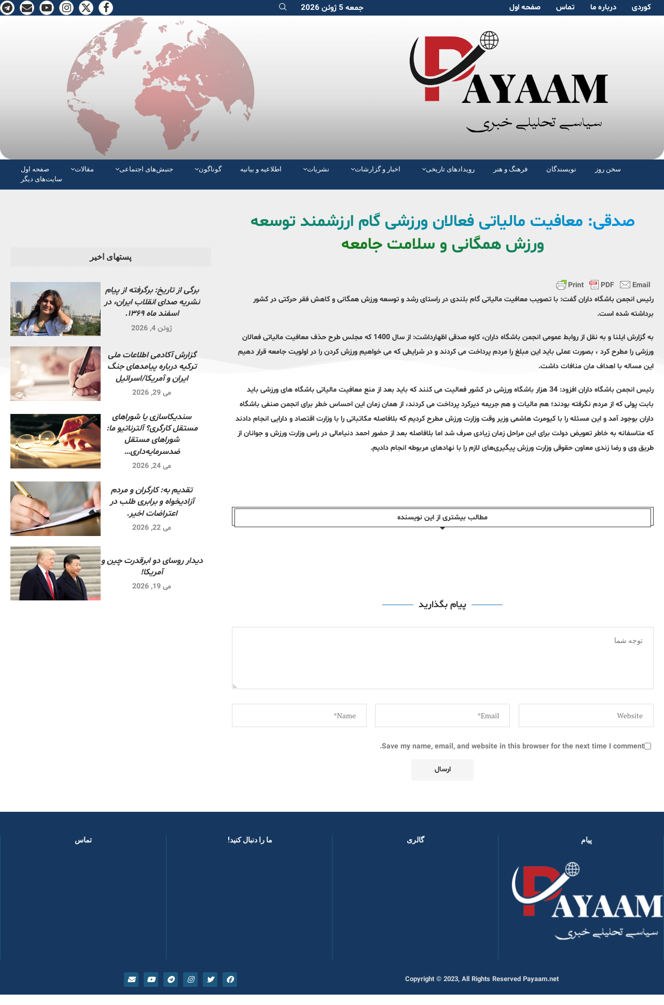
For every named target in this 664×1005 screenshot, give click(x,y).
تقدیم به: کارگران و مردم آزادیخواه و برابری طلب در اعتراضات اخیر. (152, 502)
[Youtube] (46, 8)
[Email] (27, 8)
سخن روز (608, 169)
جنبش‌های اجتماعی (146, 169)
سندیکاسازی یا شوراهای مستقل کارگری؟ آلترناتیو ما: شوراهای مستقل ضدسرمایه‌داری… (152, 434)
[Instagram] (66, 8)
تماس (565, 7)
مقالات (84, 169)
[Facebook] (106, 8)
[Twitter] (86, 8)
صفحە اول (525, 7)
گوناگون (210, 169)
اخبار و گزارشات (377, 169)
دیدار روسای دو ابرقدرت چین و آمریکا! (152, 566)
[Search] (283, 8)
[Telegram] (7, 8)
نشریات (318, 169)
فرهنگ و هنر (510, 169)
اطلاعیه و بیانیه (261, 169)
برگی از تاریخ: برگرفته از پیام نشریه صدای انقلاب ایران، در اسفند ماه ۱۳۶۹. (152, 302)
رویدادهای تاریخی (450, 169)
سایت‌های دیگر (41, 179)
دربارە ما (603, 7)
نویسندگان (561, 169)
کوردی (641, 7)
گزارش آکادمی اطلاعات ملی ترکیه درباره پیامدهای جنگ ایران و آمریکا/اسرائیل (152, 367)
